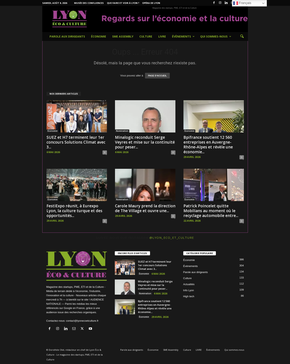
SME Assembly (122, 36)
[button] (241, 36)
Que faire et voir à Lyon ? (123, 2)
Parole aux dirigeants (67, 36)
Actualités (189, 284)
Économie (98, 36)
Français (242, 3)
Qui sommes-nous (215, 36)
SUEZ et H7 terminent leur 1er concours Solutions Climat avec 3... (76, 142)
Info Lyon (188, 290)
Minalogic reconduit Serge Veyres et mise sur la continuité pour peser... (145, 142)
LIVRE (162, 36)
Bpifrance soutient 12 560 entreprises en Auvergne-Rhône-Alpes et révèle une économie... (208, 144)
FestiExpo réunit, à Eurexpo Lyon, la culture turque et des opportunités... (74, 210)
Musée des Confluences (89, 2)
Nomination (122, 130)
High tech (188, 296)
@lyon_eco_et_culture (171, 238)
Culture (145, 36)
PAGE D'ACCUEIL (157, 75)
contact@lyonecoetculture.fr (82, 320)
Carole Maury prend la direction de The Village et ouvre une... (145, 208)
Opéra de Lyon (151, 2)
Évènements (183, 36)
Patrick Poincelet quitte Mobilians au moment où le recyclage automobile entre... (210, 210)
